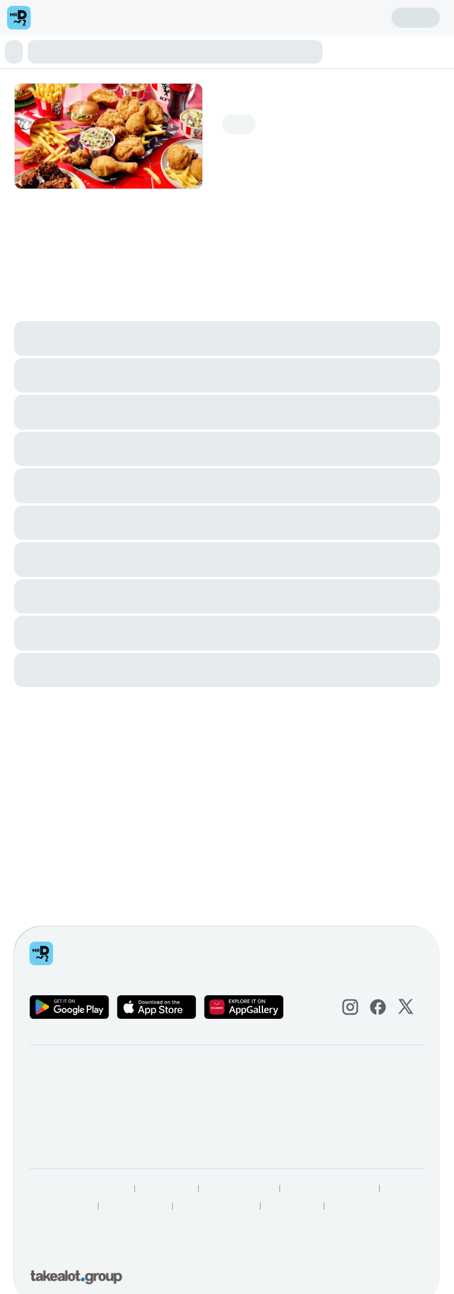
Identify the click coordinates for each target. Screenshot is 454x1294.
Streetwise (340, 54)
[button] (227, 19)
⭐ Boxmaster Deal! (44, 54)
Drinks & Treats (59, 65)
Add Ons (106, 65)
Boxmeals (239, 54)
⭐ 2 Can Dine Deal (121, 54)
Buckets (175, 54)
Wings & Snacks (289, 54)
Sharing (205, 54)
